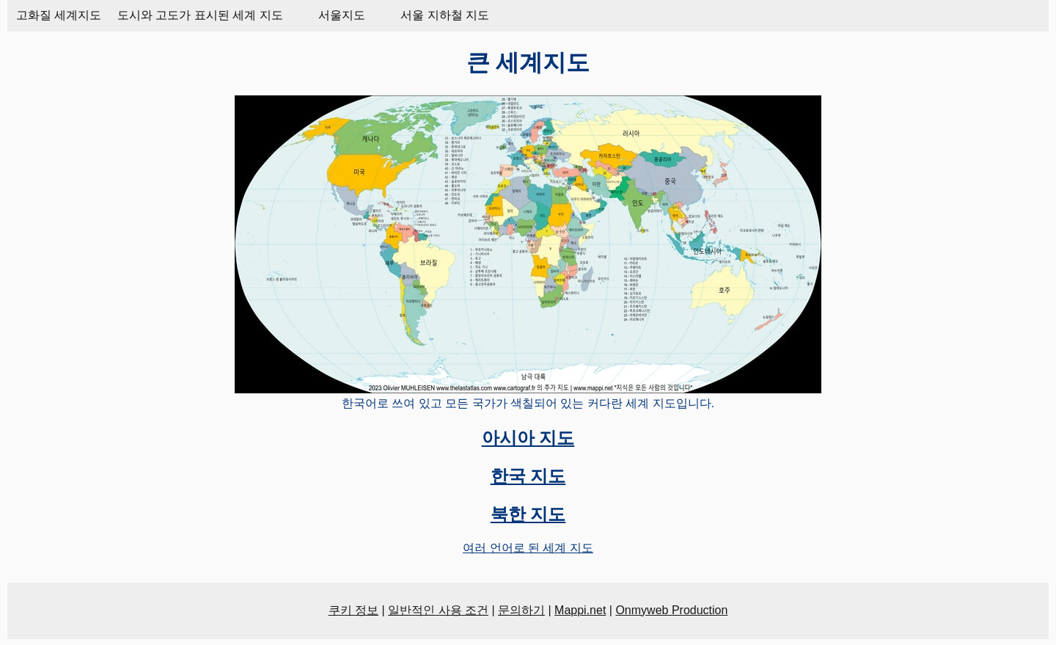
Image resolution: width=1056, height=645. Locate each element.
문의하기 (521, 610)
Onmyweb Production (671, 610)
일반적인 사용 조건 (438, 610)
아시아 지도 (528, 438)
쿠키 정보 (353, 610)
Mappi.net (580, 610)
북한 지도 (528, 514)
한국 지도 (528, 476)
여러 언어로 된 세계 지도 (528, 548)
